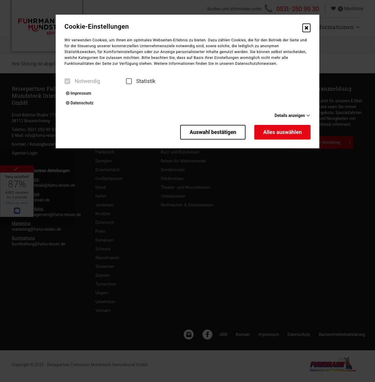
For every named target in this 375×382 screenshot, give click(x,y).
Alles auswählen (282, 132)
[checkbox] (67, 81)
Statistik (140, 81)
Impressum (78, 93)
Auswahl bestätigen (213, 132)
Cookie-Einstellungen (96, 26)
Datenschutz (79, 103)
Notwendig (82, 81)
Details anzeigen (290, 115)
